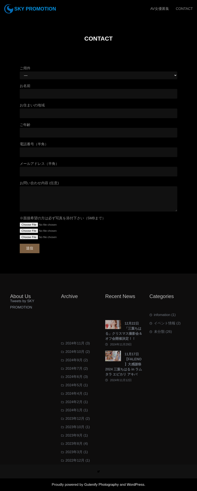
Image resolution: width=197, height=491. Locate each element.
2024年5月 (74, 435)
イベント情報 (164, 332)
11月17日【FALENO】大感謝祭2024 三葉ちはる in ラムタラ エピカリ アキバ (123, 386)
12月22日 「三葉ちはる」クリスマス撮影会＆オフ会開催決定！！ (123, 353)
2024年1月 (74, 460)
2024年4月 (74, 443)
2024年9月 (74, 410)
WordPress (135, 485)
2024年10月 (75, 401)
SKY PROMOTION (35, 9)
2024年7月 (74, 418)
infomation (162, 324)
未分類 (159, 340)
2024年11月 (75, 393)
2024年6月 (74, 426)
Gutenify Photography (102, 485)
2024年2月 (74, 451)
